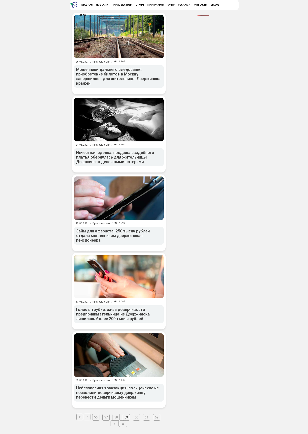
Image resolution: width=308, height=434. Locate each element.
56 (96, 417)
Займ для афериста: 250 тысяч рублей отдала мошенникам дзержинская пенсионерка (113, 236)
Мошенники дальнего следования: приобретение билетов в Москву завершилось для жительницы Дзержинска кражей (118, 76)
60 (136, 417)
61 (146, 417)
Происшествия (101, 61)
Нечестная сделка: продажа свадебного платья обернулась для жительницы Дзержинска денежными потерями (115, 157)
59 (126, 417)
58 (116, 417)
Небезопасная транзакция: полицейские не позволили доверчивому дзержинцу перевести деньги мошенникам (117, 393)
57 (106, 417)
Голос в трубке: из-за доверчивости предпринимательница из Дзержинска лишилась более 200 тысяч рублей (113, 314)
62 (156, 417)
